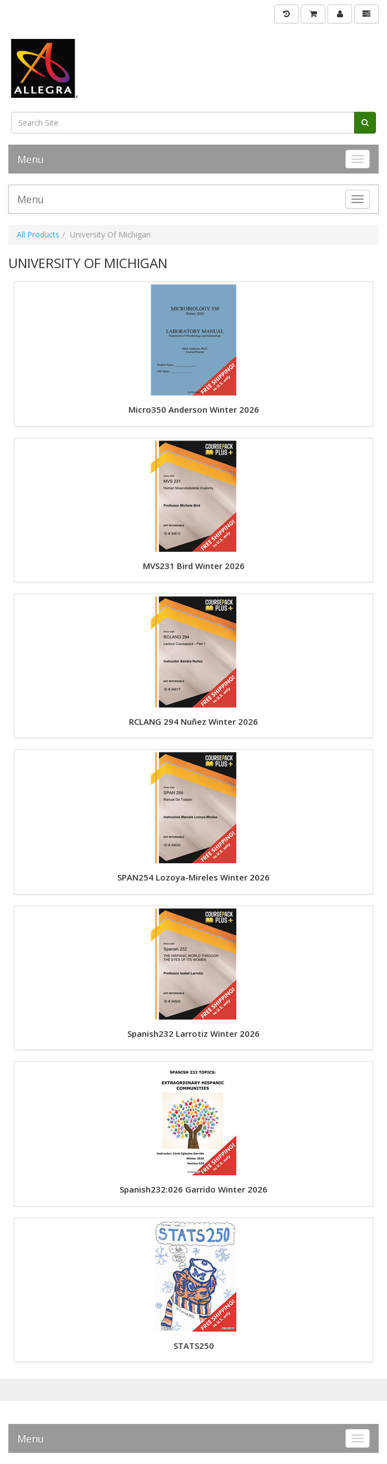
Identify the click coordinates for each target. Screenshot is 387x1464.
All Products (38, 234)
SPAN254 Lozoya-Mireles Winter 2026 (193, 877)
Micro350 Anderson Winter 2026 (193, 409)
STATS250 (193, 1346)
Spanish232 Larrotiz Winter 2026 (193, 1033)
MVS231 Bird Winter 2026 (194, 566)
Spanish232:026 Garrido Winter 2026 (193, 1189)
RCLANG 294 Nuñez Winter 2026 (193, 721)
